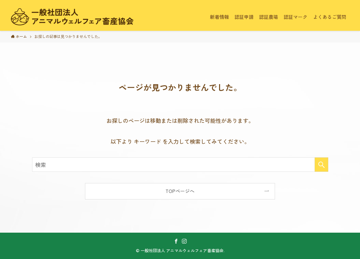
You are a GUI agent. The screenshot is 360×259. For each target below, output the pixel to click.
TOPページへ (180, 190)
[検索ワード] (180, 164)
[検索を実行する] (321, 164)
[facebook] (176, 241)
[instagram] (184, 241)
